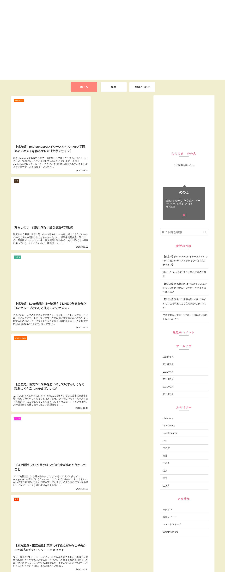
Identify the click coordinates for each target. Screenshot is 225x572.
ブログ (166, 448)
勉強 (165, 455)
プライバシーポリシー (200, 561)
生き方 (166, 485)
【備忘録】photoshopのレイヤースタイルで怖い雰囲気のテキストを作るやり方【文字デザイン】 (185, 260)
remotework (169, 425)
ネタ (165, 440)
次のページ (80, 499)
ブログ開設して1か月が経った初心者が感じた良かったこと (185, 317)
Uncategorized (170, 433)
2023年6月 (168, 357)
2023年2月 (168, 364)
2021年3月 (168, 379)
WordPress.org (170, 532)
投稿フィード (169, 517)
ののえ (184, 192)
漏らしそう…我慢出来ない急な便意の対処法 (184, 274)
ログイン (167, 509)
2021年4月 (168, 371)
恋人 (165, 470)
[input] (184, 232)
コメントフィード (172, 524)
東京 (165, 478)
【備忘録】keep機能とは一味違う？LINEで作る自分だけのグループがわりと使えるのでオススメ (185, 287)
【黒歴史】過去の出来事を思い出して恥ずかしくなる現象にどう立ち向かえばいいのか (184, 303)
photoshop (168, 418)
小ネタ (166, 463)
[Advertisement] (184, 121)
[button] (205, 232)
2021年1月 (168, 394)
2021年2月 (168, 386)
